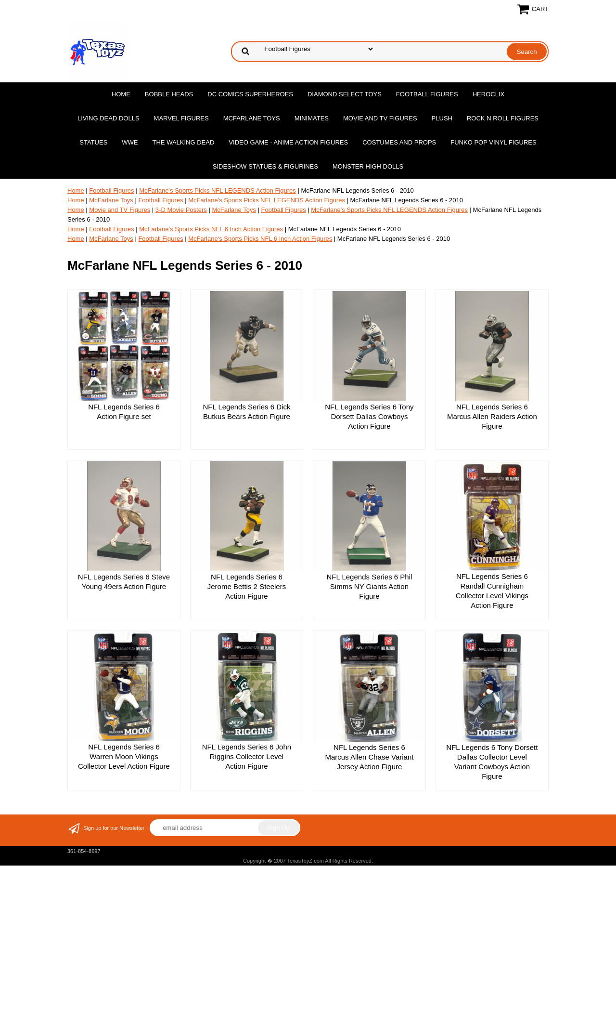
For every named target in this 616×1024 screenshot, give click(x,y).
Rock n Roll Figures (503, 118)
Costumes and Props (399, 142)
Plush (442, 118)
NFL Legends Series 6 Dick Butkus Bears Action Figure (246, 411)
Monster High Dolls (368, 166)
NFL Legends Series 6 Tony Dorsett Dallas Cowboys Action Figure (369, 416)
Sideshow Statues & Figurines (265, 166)
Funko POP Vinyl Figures (493, 142)
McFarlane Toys (251, 118)
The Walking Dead (184, 142)
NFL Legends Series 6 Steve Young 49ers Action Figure (124, 582)
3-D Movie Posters (181, 209)
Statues (93, 142)
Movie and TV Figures (380, 118)
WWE (130, 142)
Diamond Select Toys (345, 94)
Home (121, 94)
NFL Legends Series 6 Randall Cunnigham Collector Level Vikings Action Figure (492, 590)
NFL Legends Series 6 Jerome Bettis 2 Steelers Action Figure (246, 586)
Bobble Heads (169, 94)
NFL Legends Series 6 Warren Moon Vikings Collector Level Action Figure (124, 756)
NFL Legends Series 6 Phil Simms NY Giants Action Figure (369, 586)
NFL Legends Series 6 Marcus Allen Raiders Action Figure (492, 416)
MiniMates (312, 118)
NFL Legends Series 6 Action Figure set (124, 411)
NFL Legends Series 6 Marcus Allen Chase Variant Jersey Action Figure (369, 757)
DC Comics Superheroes (250, 94)
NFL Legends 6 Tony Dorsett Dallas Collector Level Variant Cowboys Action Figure (492, 761)
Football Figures (427, 94)
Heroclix (488, 94)
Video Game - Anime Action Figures (288, 142)
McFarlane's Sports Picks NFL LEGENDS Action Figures (217, 190)
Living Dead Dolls (108, 118)
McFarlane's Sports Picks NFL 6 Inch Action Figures (211, 229)
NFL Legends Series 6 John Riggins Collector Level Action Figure (246, 756)
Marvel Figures (181, 118)
